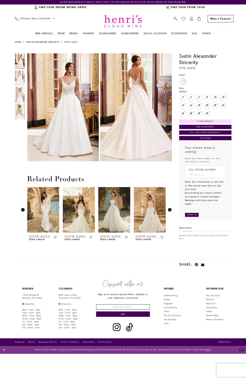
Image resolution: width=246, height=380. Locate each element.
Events (209, 330)
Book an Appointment (205, 135)
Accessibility (89, 368)
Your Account (212, 314)
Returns (31, 368)
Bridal (167, 318)
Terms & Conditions (70, 368)
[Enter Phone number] (203, 190)
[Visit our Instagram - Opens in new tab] (116, 353)
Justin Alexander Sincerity (43, 44)
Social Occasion (172, 334)
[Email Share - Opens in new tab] (202, 283)
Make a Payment (214, 338)
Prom (166, 330)
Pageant (168, 322)
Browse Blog (212, 334)
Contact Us (20, 368)
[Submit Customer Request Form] (195, 232)
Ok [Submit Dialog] (240, 375)
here (208, 376)
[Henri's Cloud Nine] (123, 23)
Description (185, 247)
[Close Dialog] (5, 376)
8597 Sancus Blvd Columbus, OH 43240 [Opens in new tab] (69, 315)
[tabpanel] (62, 110)
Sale (166, 342)
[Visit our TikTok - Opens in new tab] (129, 353)
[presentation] (43, 212)
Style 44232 (71, 44)
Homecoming (171, 314)
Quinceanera (170, 326)
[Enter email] (123, 327)
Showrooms (211, 326)
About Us (210, 322)
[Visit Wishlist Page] (183, 21)
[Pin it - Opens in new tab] (196, 283)
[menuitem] (35, 21)
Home (18, 44)
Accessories (170, 338)
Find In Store (205, 152)
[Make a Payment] (220, 21)
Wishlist (210, 318)
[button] (191, 21)
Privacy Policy (105, 368)
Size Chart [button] (185, 94)
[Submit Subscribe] (123, 339)
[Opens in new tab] (28, 323)
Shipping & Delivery (48, 368)
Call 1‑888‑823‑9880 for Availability (205, 143)
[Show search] (175, 21)
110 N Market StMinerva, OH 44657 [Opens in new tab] (32, 315)
